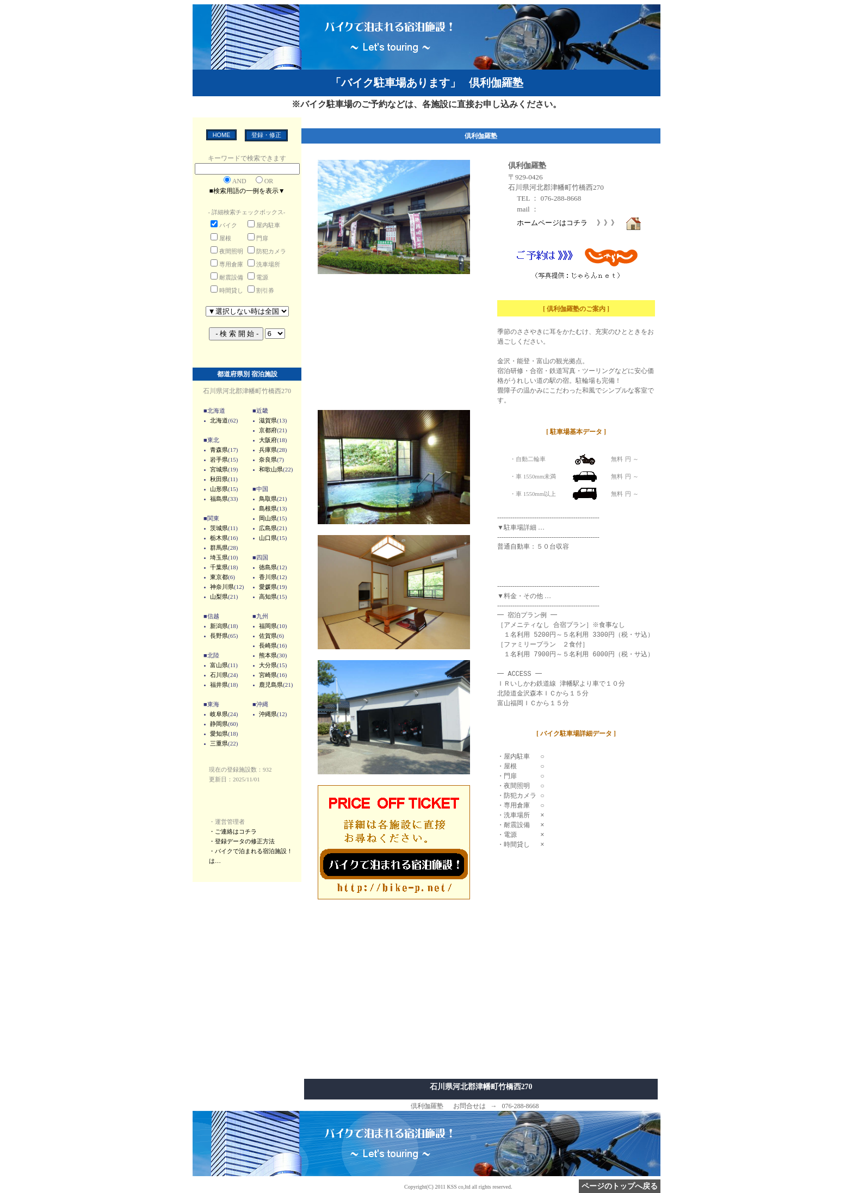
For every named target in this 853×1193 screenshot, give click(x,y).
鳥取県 (268, 498)
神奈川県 (222, 586)
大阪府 (268, 440)
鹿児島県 (271, 684)
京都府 (268, 430)
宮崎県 (268, 675)
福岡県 (268, 626)
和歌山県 (271, 469)
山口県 (268, 538)
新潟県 (219, 626)
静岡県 (219, 723)
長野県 (219, 635)
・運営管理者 (227, 821)
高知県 (268, 596)
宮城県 (219, 469)
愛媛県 (268, 586)
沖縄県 (268, 714)
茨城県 (219, 528)
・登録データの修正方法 (242, 841)
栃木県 (219, 538)
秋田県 (219, 479)
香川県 (268, 577)
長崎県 (268, 645)
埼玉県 (219, 557)
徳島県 (268, 567)
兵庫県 (268, 449)
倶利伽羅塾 (527, 165)
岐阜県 (219, 714)
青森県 (219, 449)
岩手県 (219, 459)
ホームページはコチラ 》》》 (579, 223)
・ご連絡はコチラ (233, 831)
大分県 (268, 665)
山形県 (219, 489)
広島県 (268, 528)
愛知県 (219, 733)
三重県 (219, 743)
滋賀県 (268, 420)
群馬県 (219, 547)
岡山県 (268, 518)
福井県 (219, 684)
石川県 (219, 675)
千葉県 (219, 567)
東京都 (219, 577)
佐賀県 (268, 635)
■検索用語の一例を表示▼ (247, 191)
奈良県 (268, 459)
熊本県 (268, 655)
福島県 (219, 498)
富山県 (219, 665)
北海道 (219, 420)
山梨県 (219, 596)
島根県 (268, 508)
